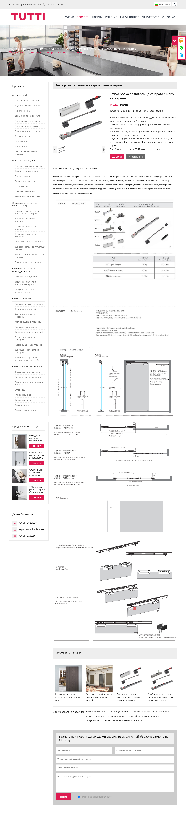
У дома (69, 17)
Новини (97, 17)
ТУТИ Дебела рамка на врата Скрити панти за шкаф (37, 490)
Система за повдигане (26, 410)
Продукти (83, 17)
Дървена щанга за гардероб (29, 332)
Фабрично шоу (129, 17)
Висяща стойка (22, 405)
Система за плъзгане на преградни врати (67, 49)
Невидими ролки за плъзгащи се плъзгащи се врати (35, 438)
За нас (171, 17)
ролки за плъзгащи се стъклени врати (105, 716)
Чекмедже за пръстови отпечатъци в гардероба (27, 359)
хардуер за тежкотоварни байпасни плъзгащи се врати (114, 720)
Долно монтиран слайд (26, 171)
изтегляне (135, 156)
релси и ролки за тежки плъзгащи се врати (107, 711)
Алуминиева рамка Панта (27, 106)
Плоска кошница (23, 395)
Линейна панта (22, 111)
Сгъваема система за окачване (25, 235)
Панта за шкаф (19, 95)
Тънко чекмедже (23, 176)
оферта (63, 797)
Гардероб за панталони (26, 327)
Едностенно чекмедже (26, 181)
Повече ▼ (37, 446)
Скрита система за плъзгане (29, 242)
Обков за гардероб (21, 298)
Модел (115, 105)
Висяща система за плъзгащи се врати (30, 256)
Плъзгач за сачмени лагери (29, 166)
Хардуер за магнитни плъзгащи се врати (25, 283)
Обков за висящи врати (117, 49)
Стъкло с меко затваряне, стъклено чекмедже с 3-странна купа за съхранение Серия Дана (36, 473)
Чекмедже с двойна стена (27, 196)
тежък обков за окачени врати (143, 716)
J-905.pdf (75, 653)
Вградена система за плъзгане (25, 220)
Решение (111, 17)
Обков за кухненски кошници (27, 366)
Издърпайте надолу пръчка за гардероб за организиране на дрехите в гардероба (36, 455)
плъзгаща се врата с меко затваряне (152, 711)
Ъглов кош (20, 390)
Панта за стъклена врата (27, 121)
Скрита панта (21, 141)
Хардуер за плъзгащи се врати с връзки (27, 291)
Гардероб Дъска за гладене (28, 345)
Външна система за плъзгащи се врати (30, 248)
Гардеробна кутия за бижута (29, 304)
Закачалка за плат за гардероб (25, 315)
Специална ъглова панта (27, 131)
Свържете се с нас (153, 17)
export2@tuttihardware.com (27, 4)
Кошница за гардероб (25, 309)
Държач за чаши (23, 400)
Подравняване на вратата (28, 262)
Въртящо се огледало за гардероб (27, 351)
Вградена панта (23, 136)
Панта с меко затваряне (27, 100)
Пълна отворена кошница (28, 377)
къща (13, 49)
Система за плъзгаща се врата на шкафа (24, 204)
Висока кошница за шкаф (27, 372)
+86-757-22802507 (28, 536)
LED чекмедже (22, 186)
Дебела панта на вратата (27, 116)
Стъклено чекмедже (25, 191)
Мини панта (21, 146)
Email (117, 156)
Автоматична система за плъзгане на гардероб (27, 212)
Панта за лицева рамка (26, 126)
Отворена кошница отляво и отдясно (29, 383)
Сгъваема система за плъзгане (25, 227)
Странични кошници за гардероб (26, 338)
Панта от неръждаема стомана (26, 152)
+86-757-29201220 (55, 4)
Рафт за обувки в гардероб (28, 322)
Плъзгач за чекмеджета (24, 160)
